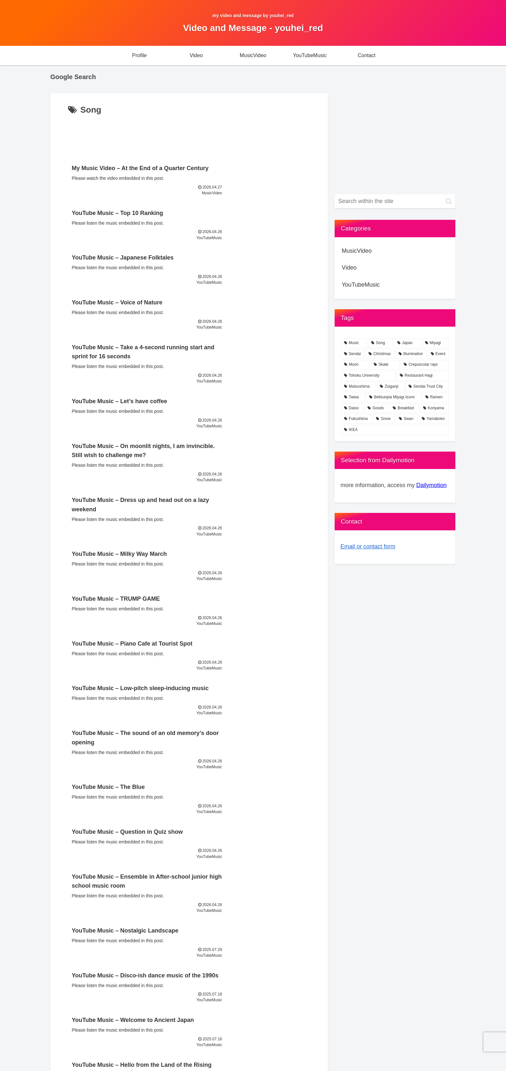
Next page (189, 830)
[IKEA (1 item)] (395, 430)
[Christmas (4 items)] (380, 354)
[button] (448, 201)
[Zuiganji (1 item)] (390, 387)
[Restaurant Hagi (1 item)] (423, 376)
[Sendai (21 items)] (352, 354)
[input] (395, 201)
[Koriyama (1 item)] (434, 408)
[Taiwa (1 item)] (353, 397)
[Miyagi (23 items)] (435, 343)
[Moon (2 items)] (355, 365)
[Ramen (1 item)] (435, 397)
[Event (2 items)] (438, 354)
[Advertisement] (189, 135)
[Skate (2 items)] (385, 365)
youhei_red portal (432, 1051)
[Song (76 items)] (380, 343)
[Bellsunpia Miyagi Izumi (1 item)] (393, 397)
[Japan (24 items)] (407, 343)
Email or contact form (367, 546)
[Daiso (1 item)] (352, 408)
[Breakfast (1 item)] (404, 408)
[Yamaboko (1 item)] (434, 419)
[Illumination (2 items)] (411, 354)
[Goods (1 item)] (377, 408)
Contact (400, 1051)
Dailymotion (431, 485)
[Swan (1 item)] (407, 419)
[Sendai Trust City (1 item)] (427, 387)
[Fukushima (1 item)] (356, 419)
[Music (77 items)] (354, 343)
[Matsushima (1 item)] (358, 387)
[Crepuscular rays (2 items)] (425, 365)
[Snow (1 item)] (384, 419)
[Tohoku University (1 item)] (368, 376)
